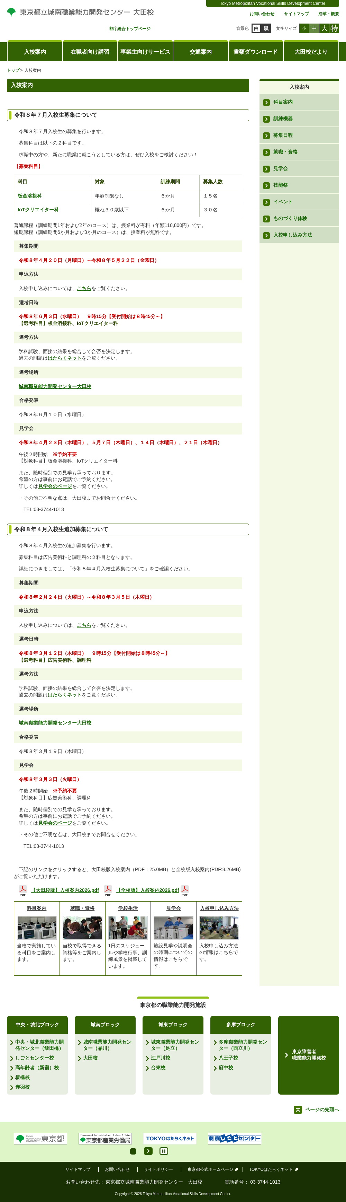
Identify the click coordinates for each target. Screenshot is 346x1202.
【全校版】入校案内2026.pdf (147, 890)
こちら (84, 288)
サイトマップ (296, 14)
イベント (283, 201)
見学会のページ (55, 486)
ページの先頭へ (322, 1109)
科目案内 (36, 908)
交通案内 (201, 52)
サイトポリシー (158, 1169)
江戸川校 (160, 1058)
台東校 (158, 1067)
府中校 (226, 1067)
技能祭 (280, 185)
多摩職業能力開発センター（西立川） (243, 1045)
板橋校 (22, 1077)
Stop (164, 1151)
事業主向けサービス (145, 52)
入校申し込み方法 (219, 908)
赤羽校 (22, 1087)
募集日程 (283, 135)
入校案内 (35, 52)
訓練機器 (283, 118)
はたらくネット (65, 358)
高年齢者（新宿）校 (37, 1067)
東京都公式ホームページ (211, 1169)
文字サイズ (286, 28)
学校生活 (128, 908)
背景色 (242, 28)
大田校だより (311, 52)
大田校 (90, 1058)
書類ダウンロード (256, 52)
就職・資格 (82, 908)
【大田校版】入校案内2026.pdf (65, 890)
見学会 (173, 908)
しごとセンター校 (34, 1058)
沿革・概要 (328, 14)
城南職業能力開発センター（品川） (107, 1045)
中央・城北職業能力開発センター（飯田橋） (39, 1045)
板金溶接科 (30, 196)
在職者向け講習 (90, 52)
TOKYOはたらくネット (271, 1169)
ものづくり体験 (290, 218)
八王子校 (228, 1058)
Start (148, 1151)
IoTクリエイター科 (38, 209)
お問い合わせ (261, 14)
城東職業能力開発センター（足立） (175, 1045)
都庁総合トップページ (130, 29)
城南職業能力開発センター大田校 (55, 386)
